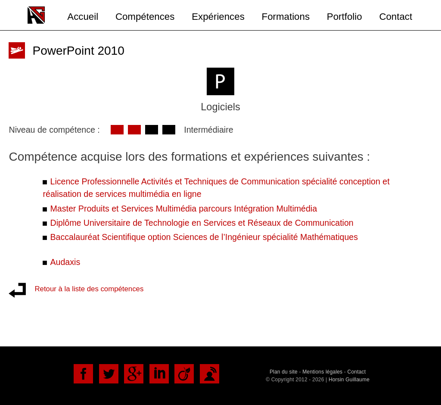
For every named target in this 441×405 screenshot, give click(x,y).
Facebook (83, 373)
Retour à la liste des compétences (88, 289)
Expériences (218, 16)
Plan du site (284, 372)
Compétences (144, 16)
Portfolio (344, 16)
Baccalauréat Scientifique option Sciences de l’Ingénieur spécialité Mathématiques (204, 237)
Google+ (133, 373)
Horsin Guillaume (349, 380)
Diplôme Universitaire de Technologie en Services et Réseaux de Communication (201, 222)
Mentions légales (322, 372)
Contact (395, 16)
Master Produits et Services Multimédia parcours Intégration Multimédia (183, 208)
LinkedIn (159, 373)
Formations (286, 16)
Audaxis (65, 262)
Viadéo (184, 373)
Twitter (108, 373)
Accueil (82, 16)
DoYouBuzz (209, 373)
